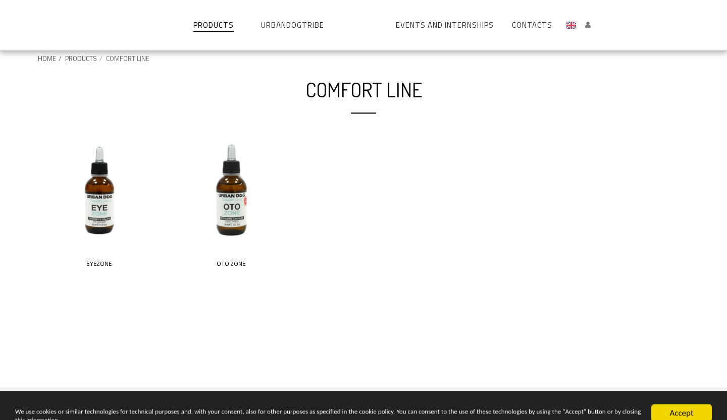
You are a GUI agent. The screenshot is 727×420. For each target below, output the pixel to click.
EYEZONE (99, 264)
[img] (99, 190)
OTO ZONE (231, 264)
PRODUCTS (81, 58)
